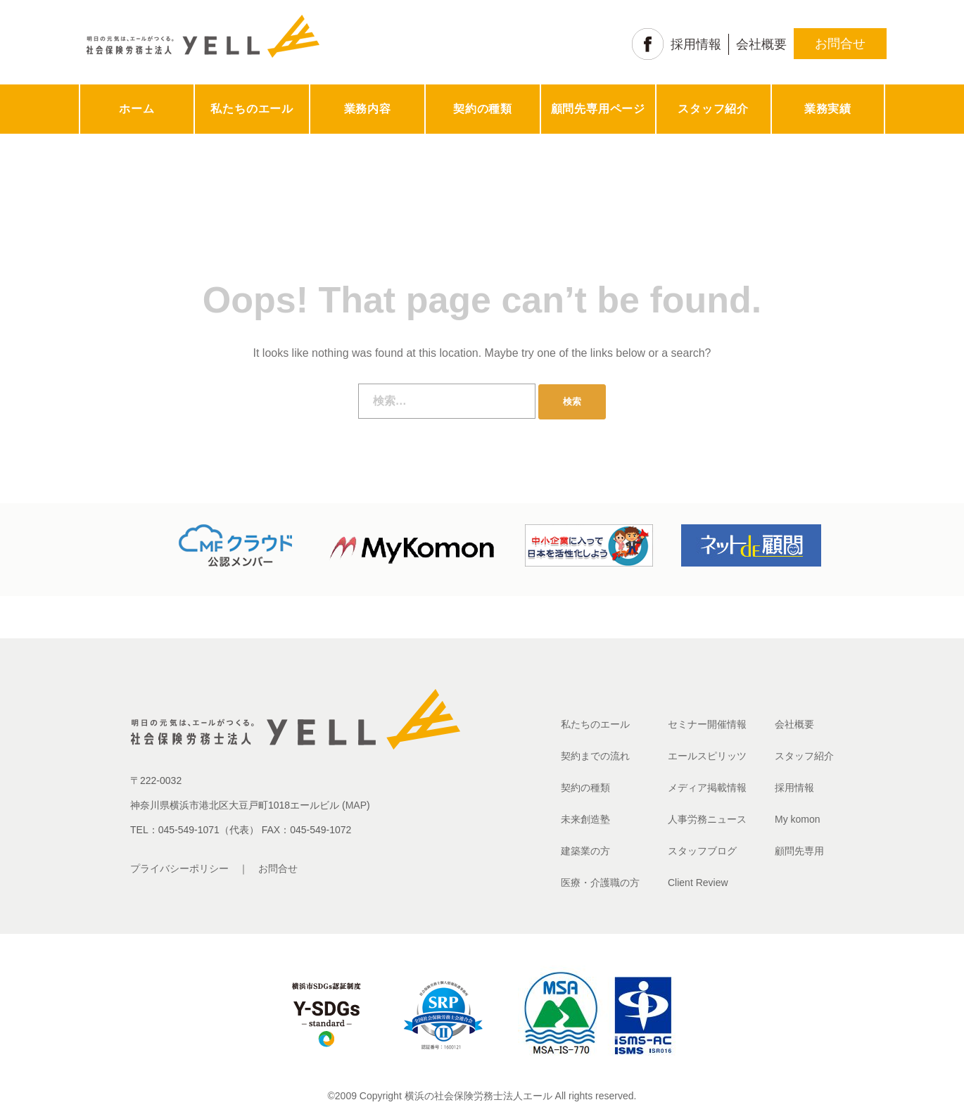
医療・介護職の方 (600, 882)
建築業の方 (585, 850)
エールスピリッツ (707, 755)
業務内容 (367, 109)
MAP (356, 805)
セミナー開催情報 (707, 724)
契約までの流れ (595, 755)
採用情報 (696, 44)
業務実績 (827, 109)
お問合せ (840, 44)
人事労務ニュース (707, 819)
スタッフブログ (702, 850)
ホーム (136, 109)
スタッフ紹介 (713, 109)
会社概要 (761, 44)
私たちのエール (251, 109)
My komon (797, 819)
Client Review (698, 882)
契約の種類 (482, 109)
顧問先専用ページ (598, 109)
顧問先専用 (799, 850)
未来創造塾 (585, 819)
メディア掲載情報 (707, 787)
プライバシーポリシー (179, 868)
